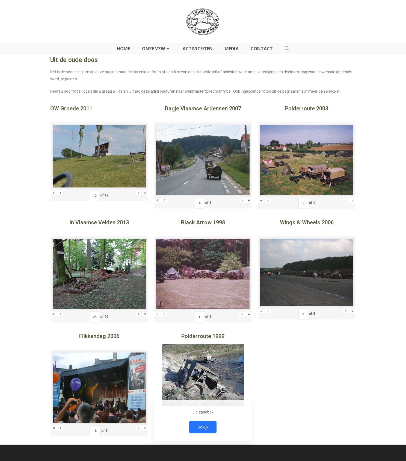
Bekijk (202, 427)
